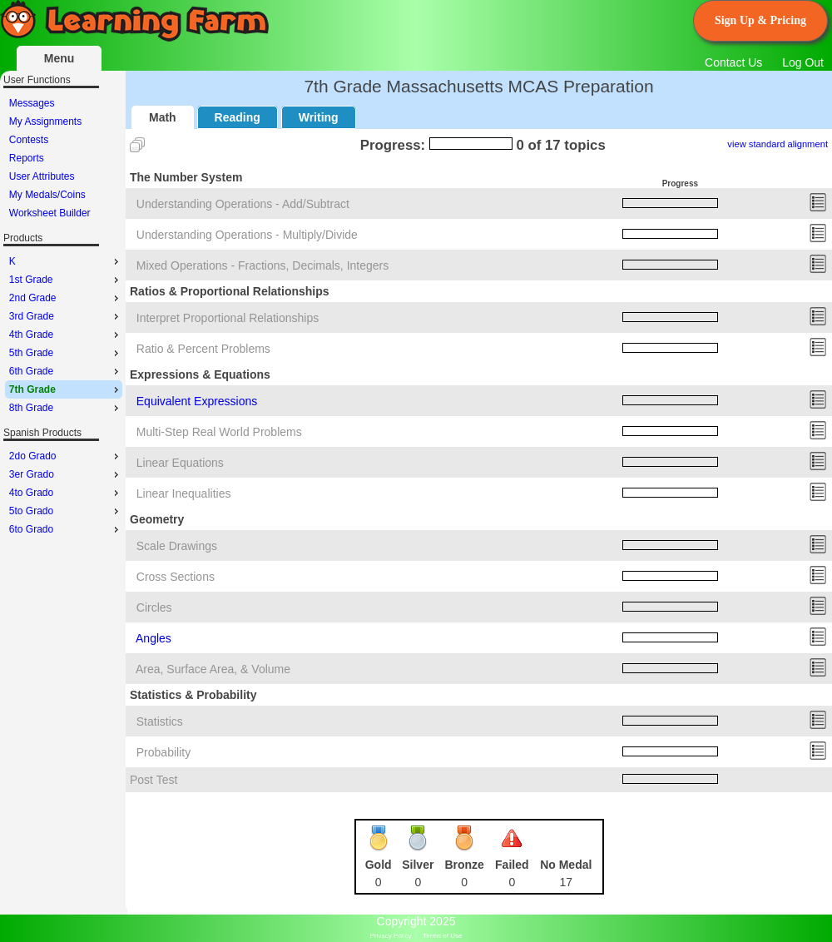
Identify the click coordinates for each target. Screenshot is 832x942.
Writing (319, 117)
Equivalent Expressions (197, 401)
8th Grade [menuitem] (65, 407)
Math (162, 117)
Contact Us (733, 62)
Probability (163, 752)
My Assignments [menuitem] (45, 121)
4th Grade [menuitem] (65, 334)
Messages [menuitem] (32, 103)
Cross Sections (175, 576)
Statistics (159, 721)
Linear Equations (180, 462)
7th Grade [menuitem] (65, 389)
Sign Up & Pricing (760, 20)
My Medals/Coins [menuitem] (47, 195)
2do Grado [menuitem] (65, 456)
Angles (153, 638)
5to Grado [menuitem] (65, 511)
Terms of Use (442, 936)
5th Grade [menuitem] (65, 352)
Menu (59, 58)
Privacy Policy (391, 936)
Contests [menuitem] (28, 140)
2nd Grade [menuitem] (65, 298)
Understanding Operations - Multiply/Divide (247, 234)
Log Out (803, 62)
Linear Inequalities (183, 493)
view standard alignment (777, 144)
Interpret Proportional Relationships (227, 318)
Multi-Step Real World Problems (219, 432)
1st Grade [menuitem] (65, 279)
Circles (154, 607)
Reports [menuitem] (26, 158)
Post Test (153, 779)
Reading (237, 117)
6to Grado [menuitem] (65, 529)
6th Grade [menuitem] (65, 371)
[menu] (63, 158)
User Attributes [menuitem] (42, 176)
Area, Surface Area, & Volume (213, 669)
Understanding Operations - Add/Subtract (242, 204)
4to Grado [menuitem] (65, 492)
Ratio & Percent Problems (203, 348)
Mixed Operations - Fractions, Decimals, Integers (262, 265)
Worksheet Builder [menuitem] (50, 213)
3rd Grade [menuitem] (65, 316)
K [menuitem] (65, 261)
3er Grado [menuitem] (65, 474)
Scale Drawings (176, 546)
